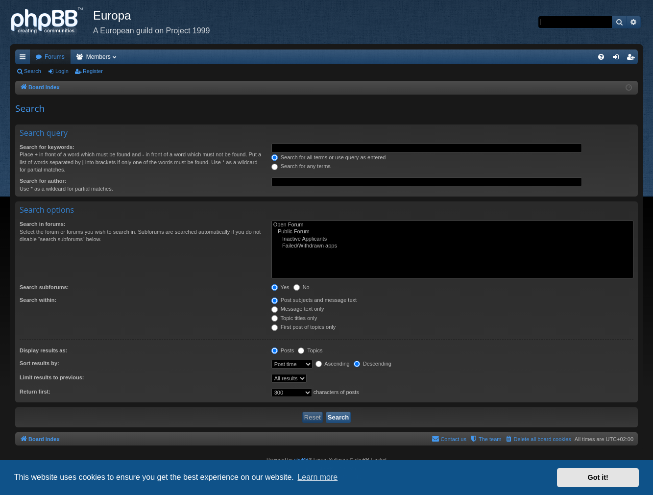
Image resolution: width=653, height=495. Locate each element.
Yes (280, 287)
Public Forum (452, 231)
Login (62, 71)
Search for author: (43, 181)
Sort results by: (39, 363)
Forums (55, 56)
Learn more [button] (317, 477)
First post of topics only (303, 327)
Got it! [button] (598, 477)
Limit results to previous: (52, 377)
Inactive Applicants (452, 239)
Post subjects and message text (314, 300)
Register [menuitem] (633, 58)
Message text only (297, 309)
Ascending (332, 364)
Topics (310, 350)
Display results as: (43, 350)
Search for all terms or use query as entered (328, 157)
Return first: (35, 392)
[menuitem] (601, 57)
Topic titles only (294, 318)
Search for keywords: (47, 147)
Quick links (24, 58)
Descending (372, 364)
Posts (282, 350)
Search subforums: (44, 287)
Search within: (38, 300)
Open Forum (452, 225)
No (301, 287)
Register (93, 71)
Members (98, 56)
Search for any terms (301, 166)
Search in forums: (43, 224)
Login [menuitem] (618, 58)
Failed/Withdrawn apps (452, 246)
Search (32, 71)
